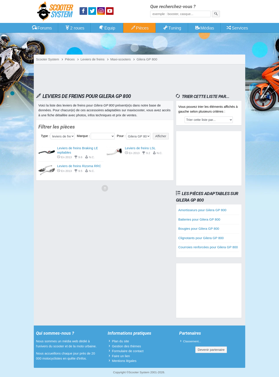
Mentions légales (124, 361)
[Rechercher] (216, 14)
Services (237, 28)
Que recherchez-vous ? (173, 6)
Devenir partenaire (211, 349)
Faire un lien (121, 356)
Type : (46, 136)
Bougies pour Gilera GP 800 (198, 228)
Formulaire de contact (127, 351)
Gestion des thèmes (126, 346)
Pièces (139, 28)
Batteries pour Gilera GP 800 (199, 219)
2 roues (74, 28)
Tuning (172, 28)
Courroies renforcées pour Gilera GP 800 (208, 247)
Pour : (121, 136)
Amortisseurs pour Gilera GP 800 (202, 210)
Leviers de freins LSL (140, 148)
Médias (204, 28)
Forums (42, 28)
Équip (107, 28)
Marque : (83, 136)
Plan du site (120, 341)
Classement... (192, 341)
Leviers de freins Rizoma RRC (79, 166)
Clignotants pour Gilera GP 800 (201, 238)
